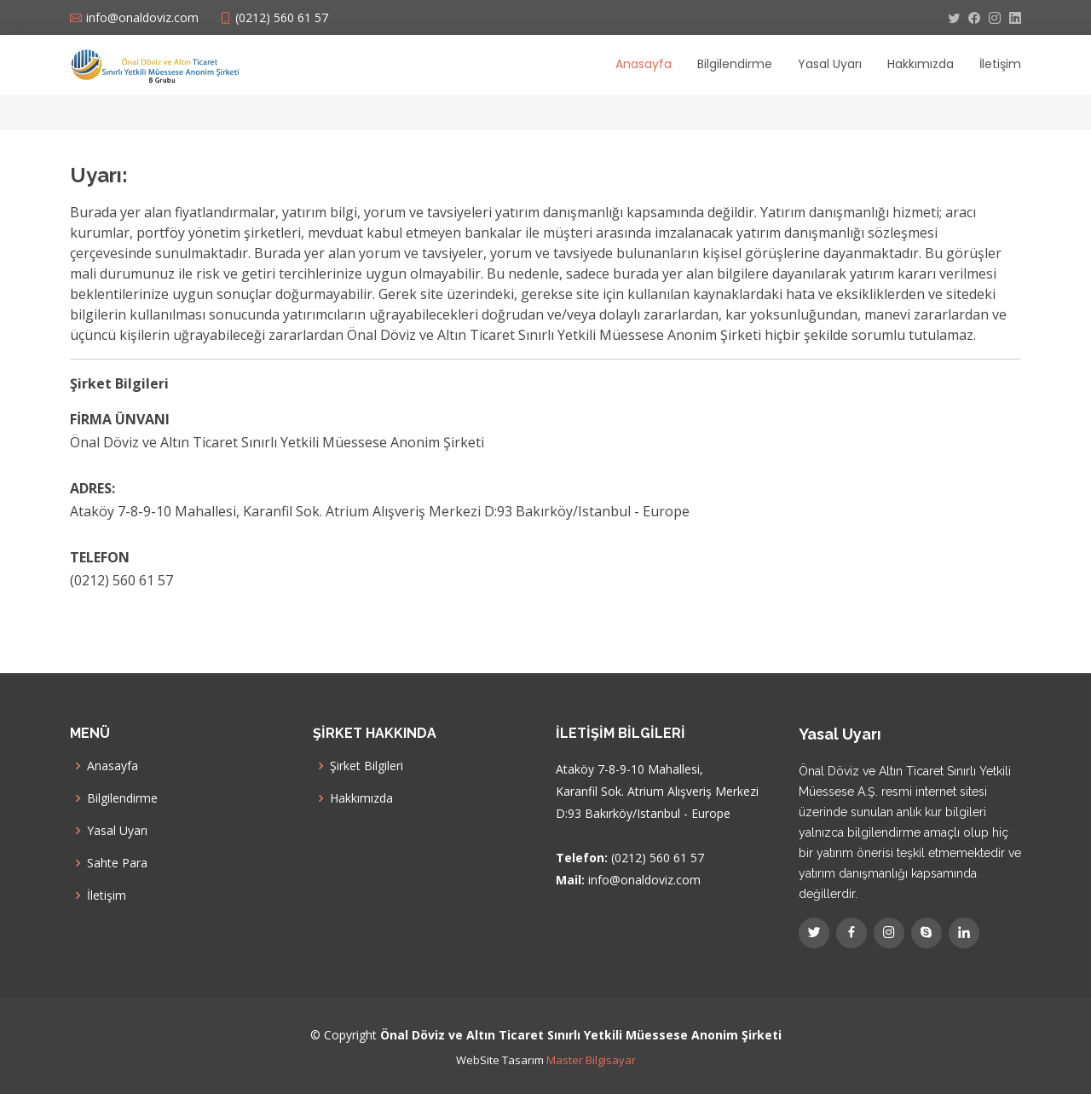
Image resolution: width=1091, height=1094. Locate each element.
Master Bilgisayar (591, 1060)
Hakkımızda (920, 63)
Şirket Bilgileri (366, 766)
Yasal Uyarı (830, 63)
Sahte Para (117, 863)
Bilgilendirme (734, 63)
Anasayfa (643, 63)
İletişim (1000, 63)
